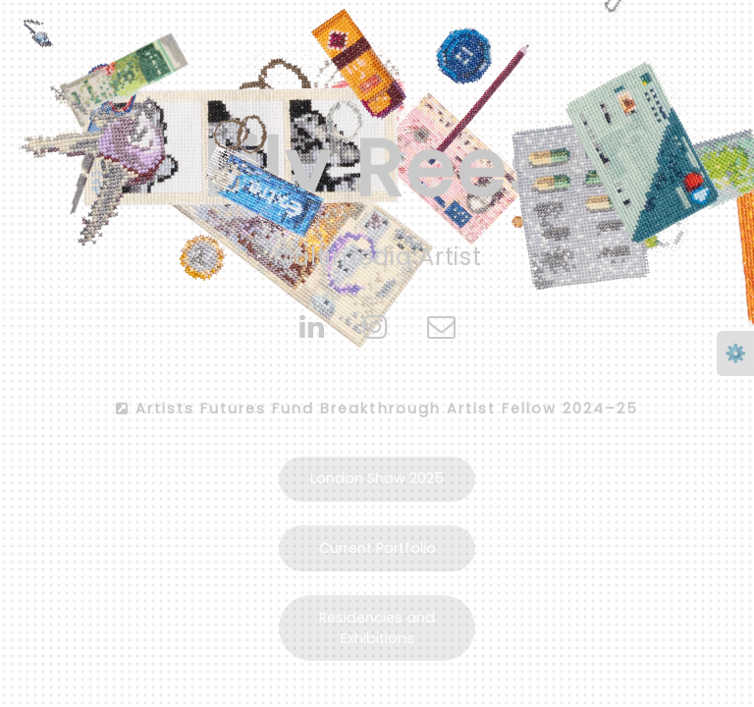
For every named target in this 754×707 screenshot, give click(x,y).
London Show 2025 (377, 478)
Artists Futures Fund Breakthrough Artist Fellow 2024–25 (377, 408)
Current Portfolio (377, 548)
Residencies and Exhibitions (377, 628)
